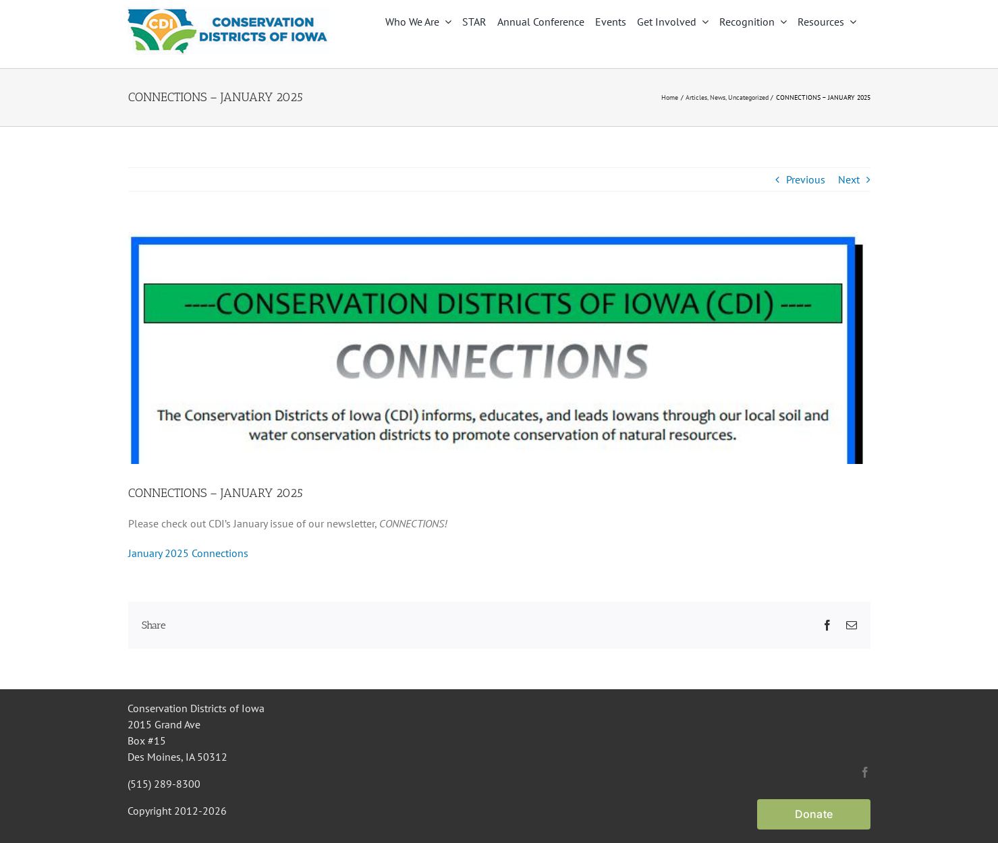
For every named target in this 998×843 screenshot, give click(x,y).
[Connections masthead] (499, 348)
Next (849, 179)
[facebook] (865, 772)
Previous (805, 179)
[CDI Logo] (229, 12)
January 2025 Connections (188, 553)
